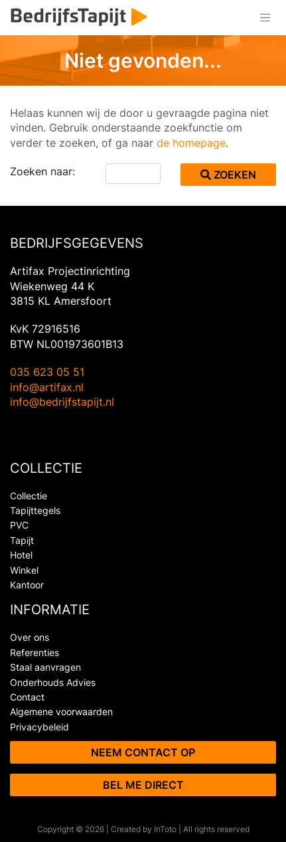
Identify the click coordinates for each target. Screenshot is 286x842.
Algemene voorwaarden (61, 711)
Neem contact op (143, 752)
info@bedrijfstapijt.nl (62, 401)
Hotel (21, 554)
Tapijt (22, 540)
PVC (19, 525)
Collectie (28, 495)
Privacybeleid (39, 726)
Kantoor (27, 584)
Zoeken (228, 174)
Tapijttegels (35, 510)
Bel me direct (143, 785)
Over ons (29, 637)
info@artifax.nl (47, 387)
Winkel (24, 570)
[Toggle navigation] (264, 18)
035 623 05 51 (47, 372)
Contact (27, 697)
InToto (165, 829)
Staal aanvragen (45, 667)
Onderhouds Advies (53, 682)
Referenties (34, 652)
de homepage (191, 142)
